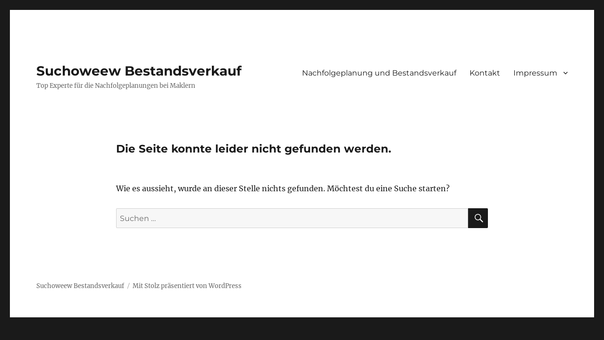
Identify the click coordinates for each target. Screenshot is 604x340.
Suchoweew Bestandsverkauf (139, 71)
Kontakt (485, 72)
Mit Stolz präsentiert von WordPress (187, 286)
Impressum (535, 72)
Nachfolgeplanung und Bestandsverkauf (379, 72)
